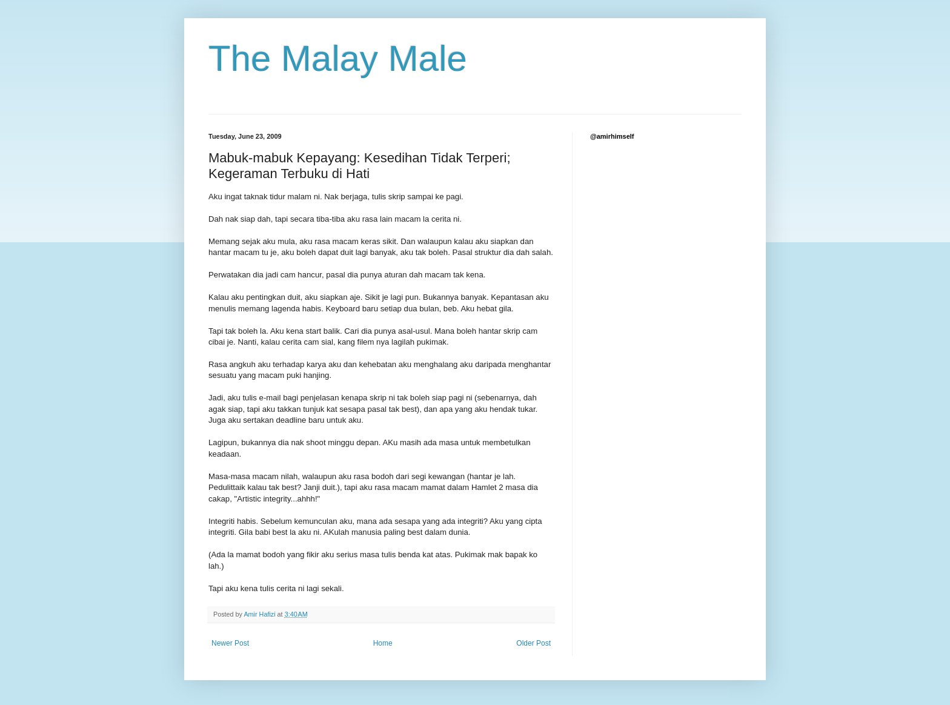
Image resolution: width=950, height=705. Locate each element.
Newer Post (230, 643)
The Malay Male (337, 58)
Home (383, 643)
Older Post (533, 643)
